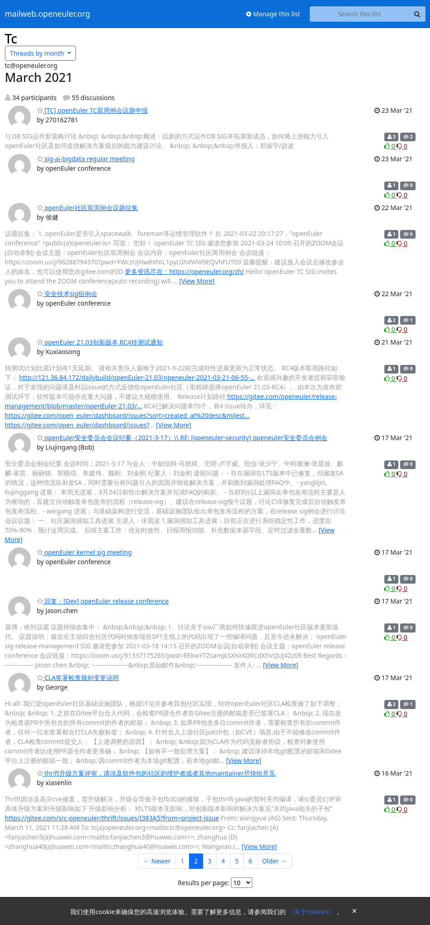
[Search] (417, 14)
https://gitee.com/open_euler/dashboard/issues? (77, 425)
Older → (274, 861)
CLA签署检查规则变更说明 (78, 677)
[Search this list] (360, 14)
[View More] (196, 281)
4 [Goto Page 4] (223, 861)
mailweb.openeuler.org (47, 14)
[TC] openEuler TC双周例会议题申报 (92, 110)
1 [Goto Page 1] (182, 861)
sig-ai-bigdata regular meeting (86, 158)
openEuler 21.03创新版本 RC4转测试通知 (100, 342)
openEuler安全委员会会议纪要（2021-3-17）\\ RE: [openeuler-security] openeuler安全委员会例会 (182, 437)
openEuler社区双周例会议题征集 (87, 207)
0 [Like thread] (390, 146)
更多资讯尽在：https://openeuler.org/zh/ (184, 271)
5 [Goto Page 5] (237, 861)
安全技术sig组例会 (67, 293)
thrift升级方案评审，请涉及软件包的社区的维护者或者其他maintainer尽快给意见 (156, 773)
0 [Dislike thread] (402, 146)
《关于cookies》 (312, 911)
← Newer (157, 861)
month (38, 53)
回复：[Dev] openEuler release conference (103, 601)
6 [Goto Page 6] (250, 861)
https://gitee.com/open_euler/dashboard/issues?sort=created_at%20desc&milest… (127, 415)
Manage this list (273, 14)
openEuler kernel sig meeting (84, 552)
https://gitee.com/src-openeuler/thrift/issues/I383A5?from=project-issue (112, 818)
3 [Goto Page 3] (210, 861)
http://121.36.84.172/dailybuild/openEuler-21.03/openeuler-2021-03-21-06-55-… (137, 377)
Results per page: (203, 882)
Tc (11, 38)
